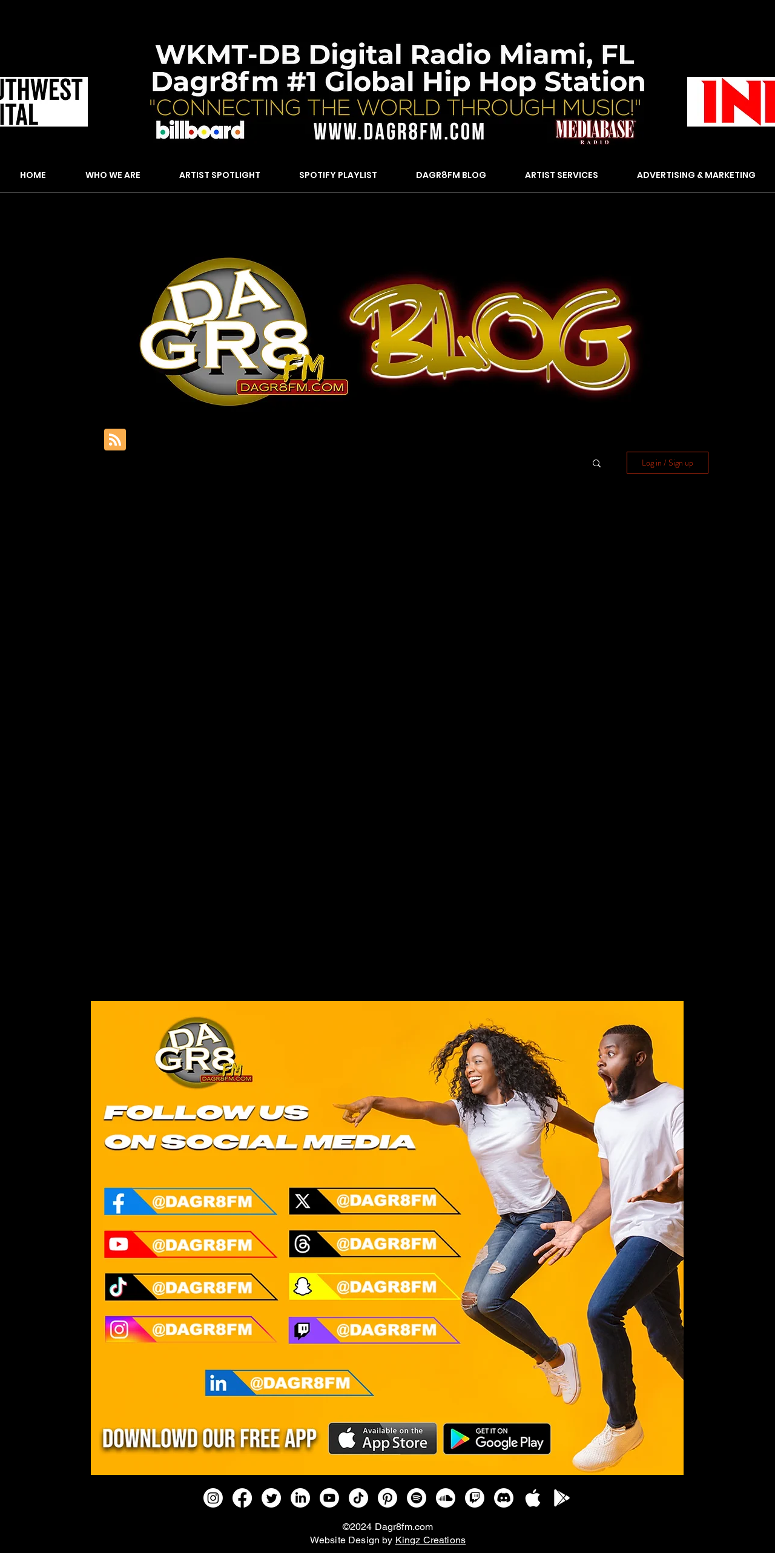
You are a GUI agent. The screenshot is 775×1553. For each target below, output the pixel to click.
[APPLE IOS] (532, 1498)
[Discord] (503, 1498)
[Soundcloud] (445, 1498)
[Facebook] (242, 1498)
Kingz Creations (430, 1540)
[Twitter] (271, 1498)
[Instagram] (213, 1498)
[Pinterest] (387, 1498)
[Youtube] (329, 1498)
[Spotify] (416, 1498)
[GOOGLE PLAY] (562, 1498)
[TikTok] (358, 1498)
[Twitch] (474, 1498)
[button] (596, 464)
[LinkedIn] (300, 1498)
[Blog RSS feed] (115, 440)
